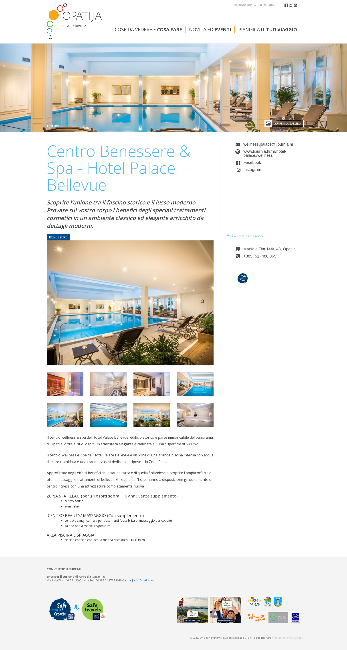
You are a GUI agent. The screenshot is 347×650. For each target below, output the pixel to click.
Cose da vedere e (148, 29)
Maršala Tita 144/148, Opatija (269, 249)
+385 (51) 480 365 (259, 256)
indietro (53, 126)
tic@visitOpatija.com (142, 580)
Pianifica (267, 29)
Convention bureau (64, 569)
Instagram (252, 170)
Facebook (252, 162)
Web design (279, 637)
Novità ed (210, 29)
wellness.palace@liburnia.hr (268, 144)
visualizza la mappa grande (245, 236)
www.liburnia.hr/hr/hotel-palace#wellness (264, 153)
